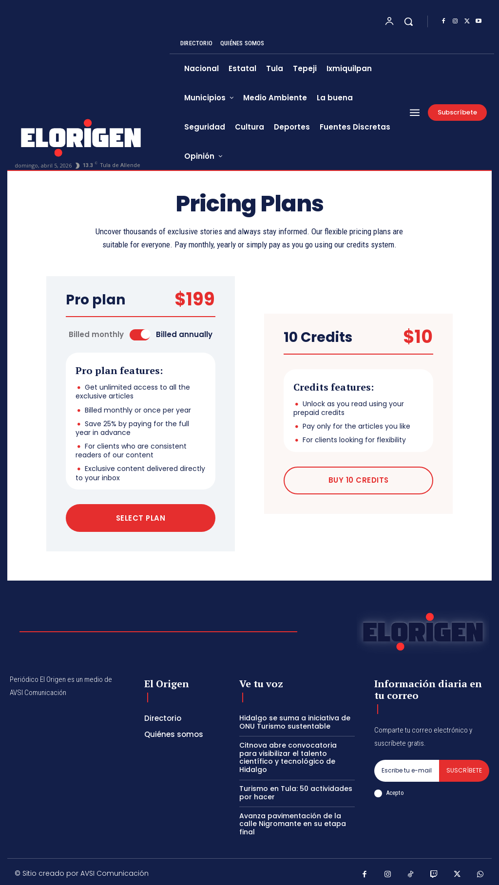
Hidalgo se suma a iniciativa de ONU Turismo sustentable (294, 720)
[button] (408, 21)
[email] (406, 768)
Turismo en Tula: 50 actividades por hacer (295, 790)
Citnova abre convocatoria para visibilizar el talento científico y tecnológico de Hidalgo (288, 755)
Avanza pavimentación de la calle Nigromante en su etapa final (292, 822)
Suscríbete (464, 768)
